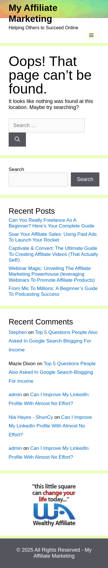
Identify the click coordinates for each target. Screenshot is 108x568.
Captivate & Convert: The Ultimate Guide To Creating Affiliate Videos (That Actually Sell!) (53, 254)
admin (15, 394)
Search (16, 169)
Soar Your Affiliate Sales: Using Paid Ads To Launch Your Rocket (53, 237)
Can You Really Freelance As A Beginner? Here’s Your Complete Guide (51, 223)
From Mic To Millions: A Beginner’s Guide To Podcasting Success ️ (53, 291)
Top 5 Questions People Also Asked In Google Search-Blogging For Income (53, 341)
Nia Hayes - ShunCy (31, 417)
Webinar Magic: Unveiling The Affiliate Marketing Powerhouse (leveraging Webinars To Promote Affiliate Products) (52, 274)
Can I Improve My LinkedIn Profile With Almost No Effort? (50, 426)
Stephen (18, 332)
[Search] (17, 140)
